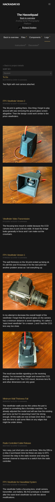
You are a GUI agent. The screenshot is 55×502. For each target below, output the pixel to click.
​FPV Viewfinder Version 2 (14, 101)
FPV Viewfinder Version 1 (14, 255)
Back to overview (27, 18)
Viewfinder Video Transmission (16, 219)
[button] (49, 4)
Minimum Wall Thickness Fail (15, 398)
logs (47, 37)
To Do (5, 77)
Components (35, 37)
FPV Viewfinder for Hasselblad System (20, 482)
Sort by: (7, 69)
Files (24, 37)
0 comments (22, 80)
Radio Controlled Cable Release (17, 443)
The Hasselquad (27, 14)
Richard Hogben (28, 28)
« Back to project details (13, 66)
